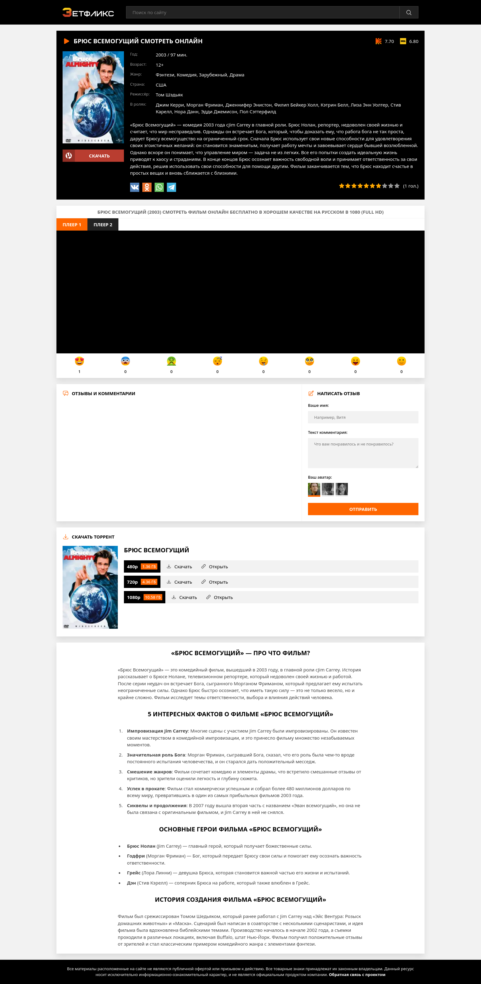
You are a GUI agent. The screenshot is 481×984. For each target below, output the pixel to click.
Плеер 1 (72, 224)
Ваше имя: (318, 405)
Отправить (363, 509)
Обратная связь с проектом (357, 974)
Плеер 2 (103, 224)
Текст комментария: (328, 432)
